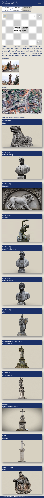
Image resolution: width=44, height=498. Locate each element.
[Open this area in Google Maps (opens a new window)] (6, 112)
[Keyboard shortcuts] (16, 113)
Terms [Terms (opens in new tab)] (40, 112)
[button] (22, 100)
